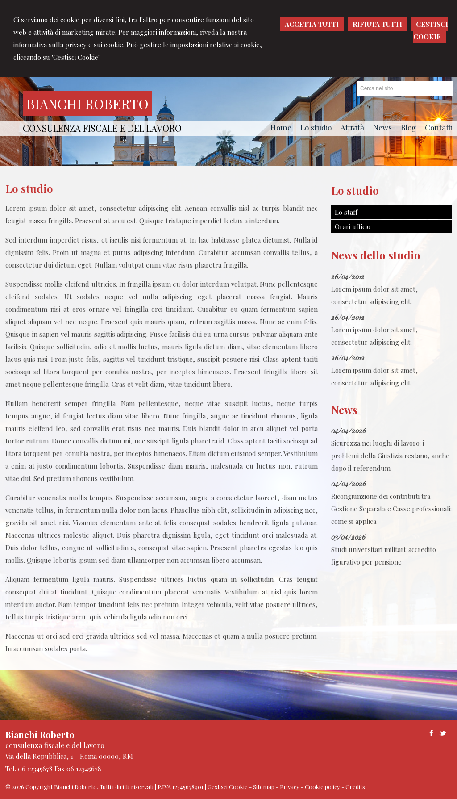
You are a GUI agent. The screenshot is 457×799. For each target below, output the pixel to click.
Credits (355, 787)
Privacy (289, 787)
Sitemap (263, 787)
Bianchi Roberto (87, 104)
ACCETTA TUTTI (312, 24)
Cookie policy (322, 787)
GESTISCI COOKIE (430, 30)
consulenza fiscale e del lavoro (102, 128)
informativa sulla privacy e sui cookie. (69, 44)
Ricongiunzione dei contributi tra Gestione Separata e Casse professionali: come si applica (391, 509)
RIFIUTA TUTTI (377, 24)
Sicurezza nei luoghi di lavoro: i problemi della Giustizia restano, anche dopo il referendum (390, 456)
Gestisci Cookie (228, 787)
